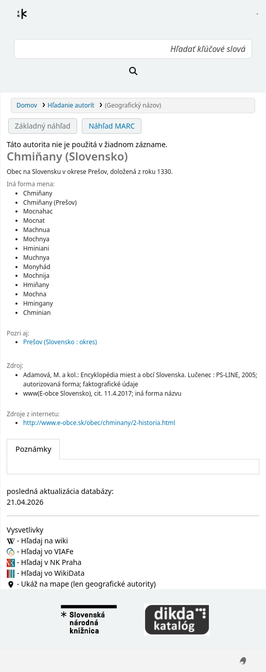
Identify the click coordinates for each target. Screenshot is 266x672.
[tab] (33, 449)
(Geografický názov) (133, 105)
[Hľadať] (133, 71)
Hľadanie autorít (71, 105)
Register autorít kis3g (31, 20)
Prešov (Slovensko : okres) (60, 342)
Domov (26, 105)
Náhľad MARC (111, 126)
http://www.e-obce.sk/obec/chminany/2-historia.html (99, 422)
